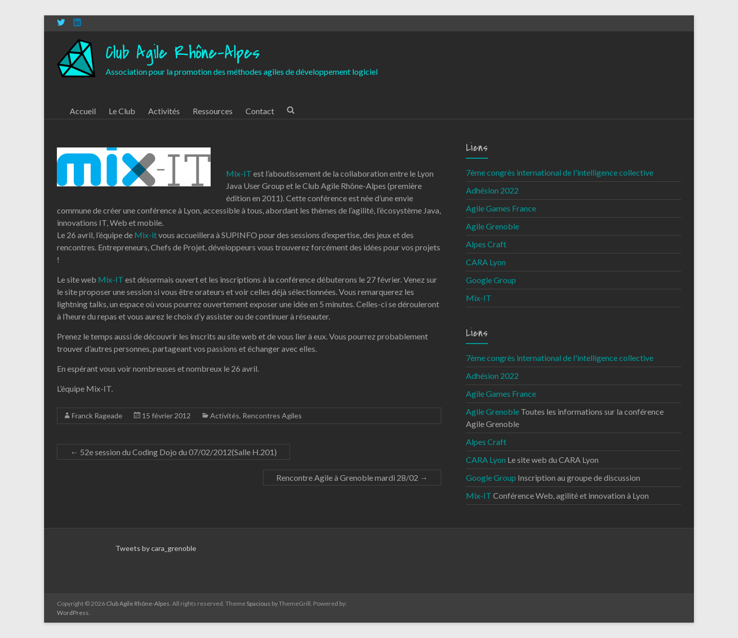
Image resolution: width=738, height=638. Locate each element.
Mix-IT (239, 173)
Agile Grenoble (492, 226)
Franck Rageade (97, 415)
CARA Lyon (486, 262)
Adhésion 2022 (492, 190)
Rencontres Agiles (272, 415)
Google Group (491, 280)
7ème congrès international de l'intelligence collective (559, 172)
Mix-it (145, 235)
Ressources (213, 111)
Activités (164, 111)
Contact (259, 111)
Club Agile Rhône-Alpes (183, 53)
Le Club (122, 111)
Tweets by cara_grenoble (155, 548)
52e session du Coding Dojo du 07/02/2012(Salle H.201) (173, 452)
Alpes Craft (486, 244)
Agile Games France (501, 208)
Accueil (83, 111)
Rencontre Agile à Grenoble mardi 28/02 (352, 477)
